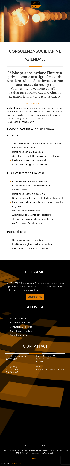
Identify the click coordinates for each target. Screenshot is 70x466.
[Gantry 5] (35, 4)
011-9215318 (12, 371)
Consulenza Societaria (21, 327)
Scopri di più (35, 296)
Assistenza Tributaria (20, 322)
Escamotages (16, 463)
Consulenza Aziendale (21, 331)
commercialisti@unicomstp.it (50, 369)
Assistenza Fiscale (19, 318)
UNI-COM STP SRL (33, 445)
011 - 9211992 (12, 369)
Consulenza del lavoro (21, 335)
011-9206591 (12, 366)
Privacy (35, 458)
